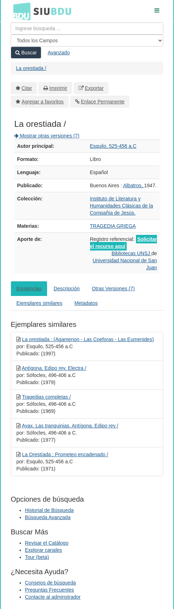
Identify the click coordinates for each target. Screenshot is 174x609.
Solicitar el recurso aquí (123, 242)
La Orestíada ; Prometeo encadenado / (65, 454)
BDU (20, 11)
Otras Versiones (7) (113, 288)
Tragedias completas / (46, 397)
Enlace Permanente (103, 101)
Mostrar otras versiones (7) (46, 136)
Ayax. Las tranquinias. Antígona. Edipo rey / (70, 426)
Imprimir (58, 88)
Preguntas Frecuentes (49, 590)
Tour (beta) (37, 557)
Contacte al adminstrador (52, 597)
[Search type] (87, 40)
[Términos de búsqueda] (87, 28)
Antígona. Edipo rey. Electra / (54, 368)
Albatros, (133, 185)
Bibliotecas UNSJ (131, 253)
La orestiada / (31, 68)
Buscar (26, 52)
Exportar (94, 88)
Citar (27, 88)
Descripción (67, 288)
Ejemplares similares (39, 303)
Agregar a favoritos (43, 101)
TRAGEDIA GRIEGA (113, 226)
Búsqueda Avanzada (47, 517)
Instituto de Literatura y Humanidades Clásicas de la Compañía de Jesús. (121, 206)
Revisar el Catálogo (46, 543)
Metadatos (85, 303)
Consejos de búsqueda (50, 583)
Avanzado (59, 52)
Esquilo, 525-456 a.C (113, 146)
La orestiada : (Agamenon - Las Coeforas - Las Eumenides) (88, 339)
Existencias (29, 288)
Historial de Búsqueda (49, 510)
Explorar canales (43, 550)
